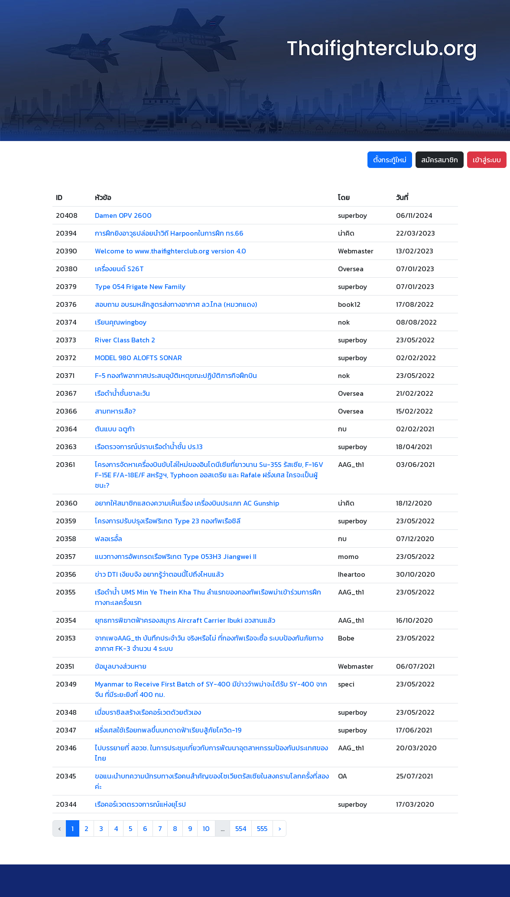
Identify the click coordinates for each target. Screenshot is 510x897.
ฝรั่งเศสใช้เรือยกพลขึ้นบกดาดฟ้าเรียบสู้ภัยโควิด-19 (168, 730)
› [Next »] (279, 828)
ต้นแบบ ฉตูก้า (115, 429)
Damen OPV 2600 (123, 215)
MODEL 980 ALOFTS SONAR (138, 357)
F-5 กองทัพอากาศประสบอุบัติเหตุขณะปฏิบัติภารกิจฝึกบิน (176, 375)
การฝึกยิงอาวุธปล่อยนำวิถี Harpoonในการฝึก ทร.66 (169, 233)
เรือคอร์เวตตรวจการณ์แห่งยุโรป (140, 804)
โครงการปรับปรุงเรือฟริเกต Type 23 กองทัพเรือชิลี (167, 521)
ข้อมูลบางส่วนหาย (120, 666)
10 (206, 828)
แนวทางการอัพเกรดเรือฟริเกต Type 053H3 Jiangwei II (176, 556)
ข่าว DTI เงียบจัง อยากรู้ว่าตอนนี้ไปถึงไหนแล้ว (159, 574)
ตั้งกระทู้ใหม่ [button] (389, 159)
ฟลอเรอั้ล (108, 538)
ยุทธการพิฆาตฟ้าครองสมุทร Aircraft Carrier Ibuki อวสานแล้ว (185, 620)
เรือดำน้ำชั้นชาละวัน (122, 393)
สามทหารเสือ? (115, 411)
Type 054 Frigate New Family (140, 286)
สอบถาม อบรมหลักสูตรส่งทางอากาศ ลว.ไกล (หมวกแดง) (176, 304)
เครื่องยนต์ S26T (119, 268)
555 (262, 828)
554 (240, 828)
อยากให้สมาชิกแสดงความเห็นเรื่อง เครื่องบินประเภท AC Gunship (187, 503)
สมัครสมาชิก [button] (439, 159)
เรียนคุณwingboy (121, 322)
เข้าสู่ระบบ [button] (487, 159)
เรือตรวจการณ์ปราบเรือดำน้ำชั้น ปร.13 (149, 446)
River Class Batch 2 (125, 340)
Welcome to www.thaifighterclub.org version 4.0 (170, 251)
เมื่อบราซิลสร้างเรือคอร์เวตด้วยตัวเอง (148, 712)
